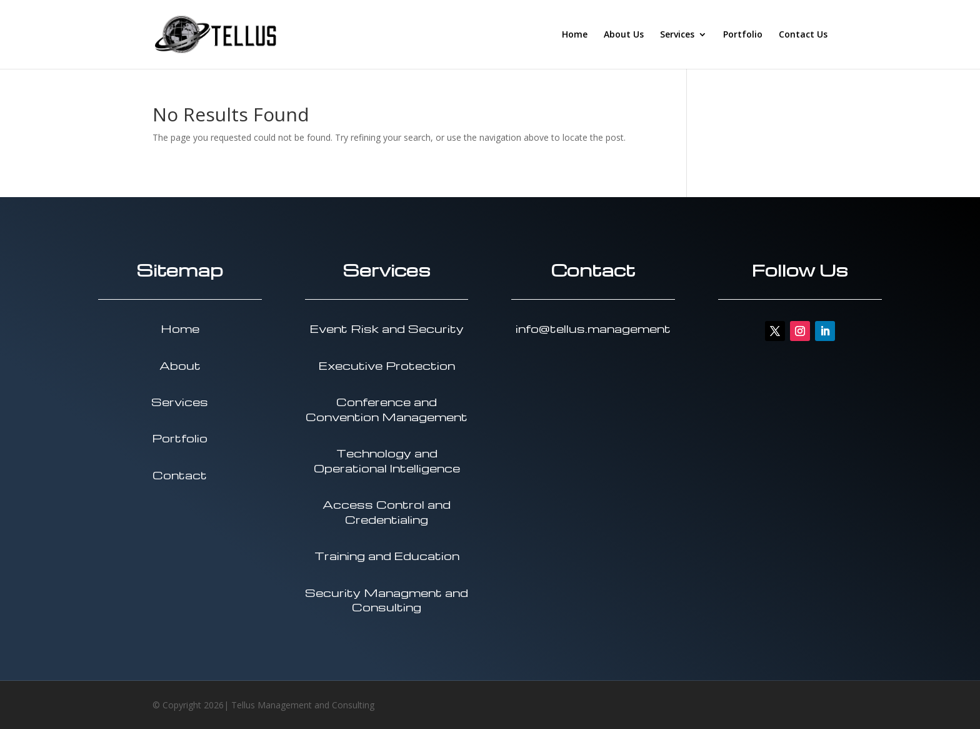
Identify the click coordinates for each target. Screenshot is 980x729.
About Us (624, 35)
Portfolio (742, 35)
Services (677, 35)
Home (575, 35)
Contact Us (803, 35)
